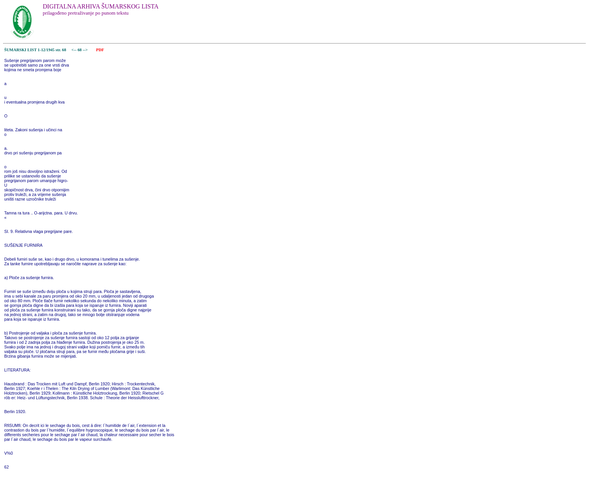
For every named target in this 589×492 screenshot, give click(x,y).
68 (79, 50)
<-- (74, 50)
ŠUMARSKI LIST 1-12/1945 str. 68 (35, 50)
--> (86, 50)
